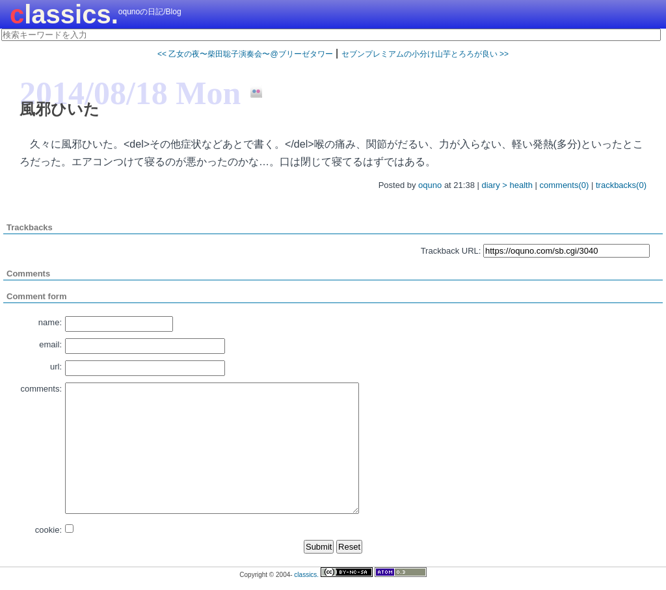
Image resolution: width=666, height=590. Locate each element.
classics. (64, 14)
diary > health (506, 185)
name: (50, 322)
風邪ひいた (60, 109)
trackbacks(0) (621, 185)
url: (56, 366)
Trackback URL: (451, 251)
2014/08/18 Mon (130, 93)
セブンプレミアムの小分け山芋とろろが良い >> (425, 54)
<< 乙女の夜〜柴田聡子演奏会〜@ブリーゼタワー (245, 54)
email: (50, 344)
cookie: (48, 530)
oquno (430, 185)
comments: (41, 389)
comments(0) (564, 185)
